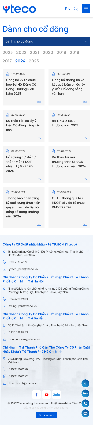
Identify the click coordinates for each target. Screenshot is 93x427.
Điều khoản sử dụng (35, 407)
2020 (48, 52)
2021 (34, 52)
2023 (8, 52)
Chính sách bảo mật (58, 407)
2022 (21, 52)
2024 (20, 61)
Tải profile (46, 416)
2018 (74, 52)
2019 (61, 52)
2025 (34, 61)
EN (67, 9)
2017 (7, 61)
